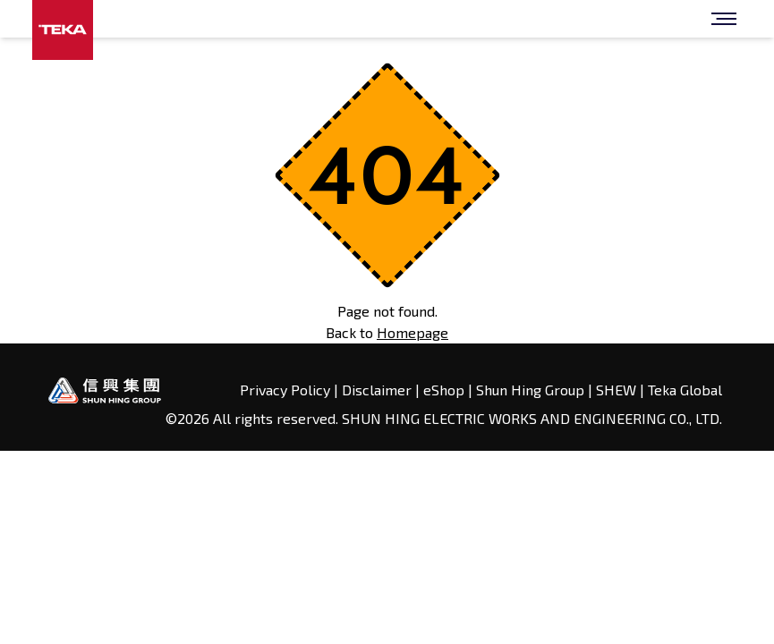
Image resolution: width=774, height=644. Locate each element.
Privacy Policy (287, 389)
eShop (444, 389)
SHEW (618, 389)
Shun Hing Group (532, 389)
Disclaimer (376, 389)
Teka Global (685, 389)
